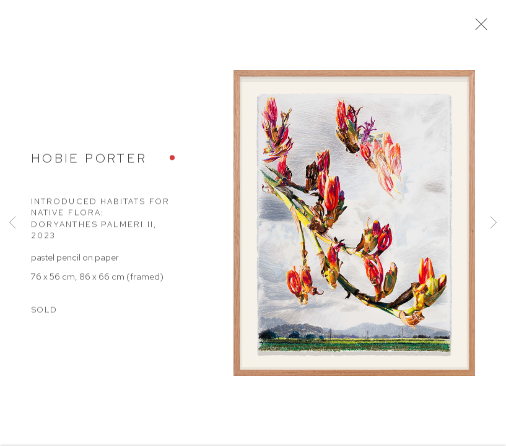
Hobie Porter (89, 160)
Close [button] (481, 28)
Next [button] (493, 223)
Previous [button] (12, 223)
